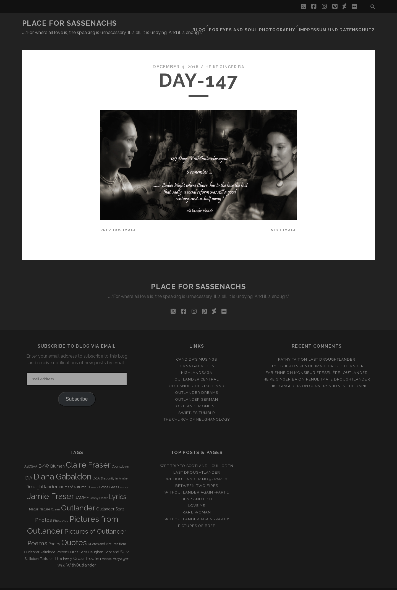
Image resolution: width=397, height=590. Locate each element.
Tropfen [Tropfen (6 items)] (93, 548)
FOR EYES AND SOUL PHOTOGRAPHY (265, 23)
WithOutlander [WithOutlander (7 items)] (81, 554)
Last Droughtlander (332, 349)
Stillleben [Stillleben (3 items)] (32, 548)
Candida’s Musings (196, 349)
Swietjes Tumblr (196, 402)
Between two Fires (196, 475)
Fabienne (276, 362)
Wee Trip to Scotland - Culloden (196, 455)
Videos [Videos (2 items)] (106, 548)
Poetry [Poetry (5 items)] (54, 533)
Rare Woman (196, 502)
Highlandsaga (197, 362)
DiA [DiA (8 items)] (28, 467)
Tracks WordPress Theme (175, 584)
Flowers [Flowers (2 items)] (92, 477)
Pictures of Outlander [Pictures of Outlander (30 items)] (95, 521)
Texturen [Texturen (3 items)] (46, 548)
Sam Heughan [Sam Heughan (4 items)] (91, 542)
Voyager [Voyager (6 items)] (121, 548)
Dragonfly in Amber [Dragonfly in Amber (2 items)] (115, 468)
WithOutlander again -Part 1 (196, 482)
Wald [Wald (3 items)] (61, 555)
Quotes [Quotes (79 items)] (74, 532)
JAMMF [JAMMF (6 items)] (82, 487)
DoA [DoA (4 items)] (96, 468)
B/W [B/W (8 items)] (43, 455)
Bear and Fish (196, 489)
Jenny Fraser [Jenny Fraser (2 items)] (99, 487)
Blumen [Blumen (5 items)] (57, 456)
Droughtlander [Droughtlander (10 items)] (41, 476)
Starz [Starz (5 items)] (124, 541)
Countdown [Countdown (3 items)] (120, 456)
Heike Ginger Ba (224, 56)
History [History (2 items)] (123, 477)
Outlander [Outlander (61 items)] (78, 497)
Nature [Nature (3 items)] (45, 499)
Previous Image (118, 220)
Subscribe (77, 389)
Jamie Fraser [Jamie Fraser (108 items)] (50, 486)
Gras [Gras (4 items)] (113, 477)
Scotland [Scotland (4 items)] (112, 542)
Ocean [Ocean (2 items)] (55, 499)
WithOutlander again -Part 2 (196, 509)
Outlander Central (197, 369)
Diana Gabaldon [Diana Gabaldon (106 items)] (62, 466)
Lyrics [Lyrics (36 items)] (117, 487)
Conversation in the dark (338, 376)
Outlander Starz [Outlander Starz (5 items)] (110, 499)
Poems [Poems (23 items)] (37, 532)
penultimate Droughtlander (332, 356)
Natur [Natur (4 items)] (33, 499)
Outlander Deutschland (196, 376)
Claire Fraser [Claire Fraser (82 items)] (88, 454)
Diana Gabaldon (197, 356)
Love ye (196, 495)
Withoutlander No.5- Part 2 (197, 469)
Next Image (284, 220)
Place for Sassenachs (69, 23)
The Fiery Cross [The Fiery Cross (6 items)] (69, 548)
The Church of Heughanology (197, 409)
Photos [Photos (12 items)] (43, 510)
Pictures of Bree (197, 515)
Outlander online (196, 396)
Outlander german (196, 389)
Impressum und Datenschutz (342, 23)
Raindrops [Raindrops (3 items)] (47, 542)
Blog (215, 23)
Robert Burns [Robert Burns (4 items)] (67, 542)
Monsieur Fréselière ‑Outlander (331, 362)
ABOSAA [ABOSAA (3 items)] (30, 456)
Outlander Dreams (196, 383)
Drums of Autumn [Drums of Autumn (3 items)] (72, 477)
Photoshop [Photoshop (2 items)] (60, 510)
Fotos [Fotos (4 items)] (103, 477)
